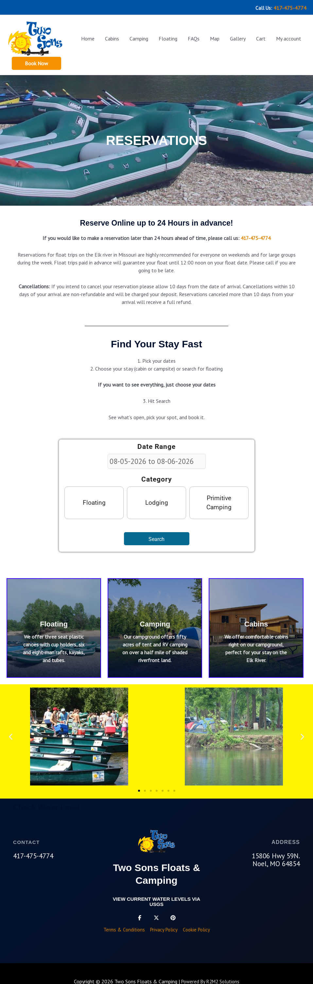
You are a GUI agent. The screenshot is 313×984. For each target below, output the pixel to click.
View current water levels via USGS (156, 900)
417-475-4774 (289, 6)
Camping (155, 622)
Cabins (256, 622)
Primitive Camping (219, 501)
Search (156, 538)
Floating (94, 501)
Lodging (156, 501)
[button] (36, 61)
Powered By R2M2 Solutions (210, 980)
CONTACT (27, 841)
